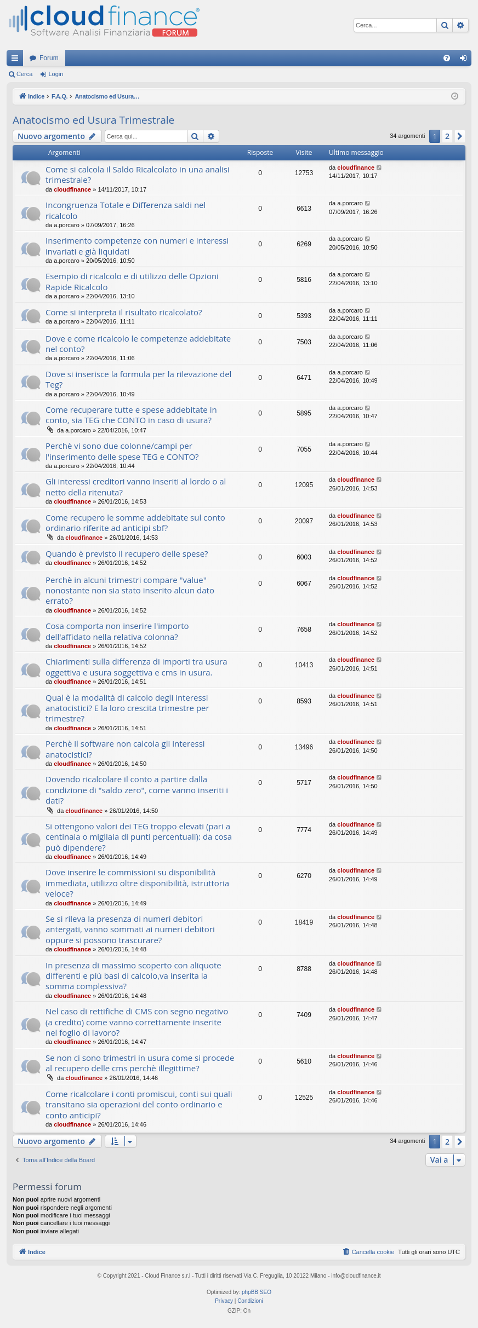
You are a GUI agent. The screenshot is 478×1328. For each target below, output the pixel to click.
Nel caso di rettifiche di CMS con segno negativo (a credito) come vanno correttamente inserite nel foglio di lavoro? (136, 1022)
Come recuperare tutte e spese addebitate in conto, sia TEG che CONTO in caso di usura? (131, 414)
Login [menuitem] (465, 60)
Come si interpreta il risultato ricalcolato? (123, 312)
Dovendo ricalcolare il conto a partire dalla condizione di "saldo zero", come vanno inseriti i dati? (136, 789)
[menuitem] (447, 58)
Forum (49, 58)
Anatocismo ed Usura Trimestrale (93, 120)
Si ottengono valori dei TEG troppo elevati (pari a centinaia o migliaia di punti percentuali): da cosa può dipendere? (138, 837)
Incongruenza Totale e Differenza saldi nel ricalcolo (125, 210)
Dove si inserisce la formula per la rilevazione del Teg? (138, 379)
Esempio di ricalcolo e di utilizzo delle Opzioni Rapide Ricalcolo (132, 281)
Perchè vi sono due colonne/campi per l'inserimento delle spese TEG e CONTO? (122, 450)
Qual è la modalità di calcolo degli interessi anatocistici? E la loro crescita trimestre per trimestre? (127, 708)
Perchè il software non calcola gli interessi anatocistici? (125, 748)
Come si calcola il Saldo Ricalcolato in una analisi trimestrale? (137, 174)
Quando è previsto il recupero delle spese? (126, 553)
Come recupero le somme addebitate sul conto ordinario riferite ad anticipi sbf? (135, 522)
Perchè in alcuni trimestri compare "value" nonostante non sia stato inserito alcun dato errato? (129, 590)
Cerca (24, 74)
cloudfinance (72, 189)
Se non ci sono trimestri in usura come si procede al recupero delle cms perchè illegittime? (139, 1062)
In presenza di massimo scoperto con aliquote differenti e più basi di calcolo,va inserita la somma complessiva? (133, 976)
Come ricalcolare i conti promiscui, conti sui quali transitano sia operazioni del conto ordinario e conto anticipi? (138, 1104)
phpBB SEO (256, 1292)
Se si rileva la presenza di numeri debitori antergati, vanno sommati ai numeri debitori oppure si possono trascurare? (130, 929)
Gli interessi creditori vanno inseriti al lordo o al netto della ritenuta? (135, 486)
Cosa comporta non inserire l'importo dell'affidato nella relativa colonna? (117, 631)
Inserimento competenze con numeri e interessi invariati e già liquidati (137, 245)
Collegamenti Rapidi (17, 60)
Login (55, 74)
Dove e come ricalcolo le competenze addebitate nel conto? (138, 343)
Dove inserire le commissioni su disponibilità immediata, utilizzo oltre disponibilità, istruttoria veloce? (137, 883)
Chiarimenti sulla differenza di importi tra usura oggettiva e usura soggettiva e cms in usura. (136, 666)
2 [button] (447, 136)
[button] (459, 136)
